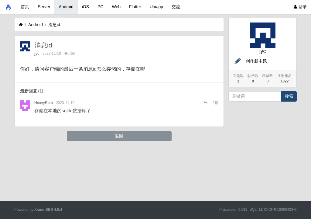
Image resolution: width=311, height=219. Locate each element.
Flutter (135, 6)
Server (44, 6)
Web (116, 6)
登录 (300, 6)
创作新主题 (250, 61)
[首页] (21, 25)
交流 (176, 6)
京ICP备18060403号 (280, 209)
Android (66, 6)
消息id (54, 24)
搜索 (289, 96)
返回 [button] (119, 136)
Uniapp (156, 6)
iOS (85, 6)
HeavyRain (43, 103)
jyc (36, 53)
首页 (25, 6)
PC (100, 6)
